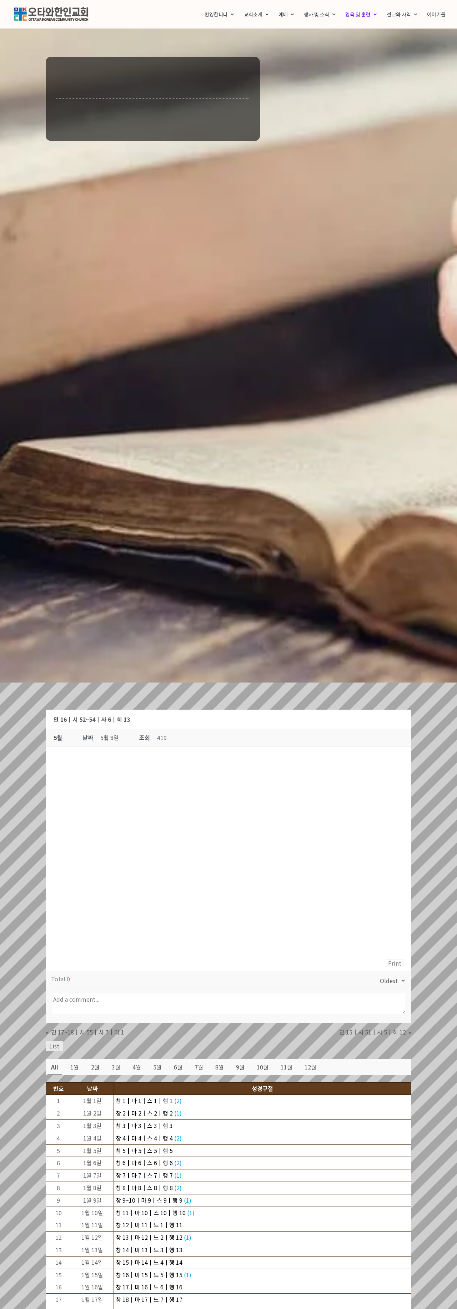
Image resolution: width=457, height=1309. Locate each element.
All (54, 1067)
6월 (178, 1067)
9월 (240, 1067)
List (54, 1046)
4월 (136, 1067)
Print (394, 964)
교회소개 (253, 15)
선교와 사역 (399, 15)
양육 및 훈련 (358, 15)
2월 (95, 1067)
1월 (74, 1067)
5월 (157, 1067)
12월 (310, 1067)
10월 (262, 1067)
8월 (219, 1067)
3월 (116, 1067)
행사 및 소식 (316, 15)
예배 (283, 15)
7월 (199, 1067)
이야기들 (436, 15)
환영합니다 (216, 15)
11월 (286, 1067)
